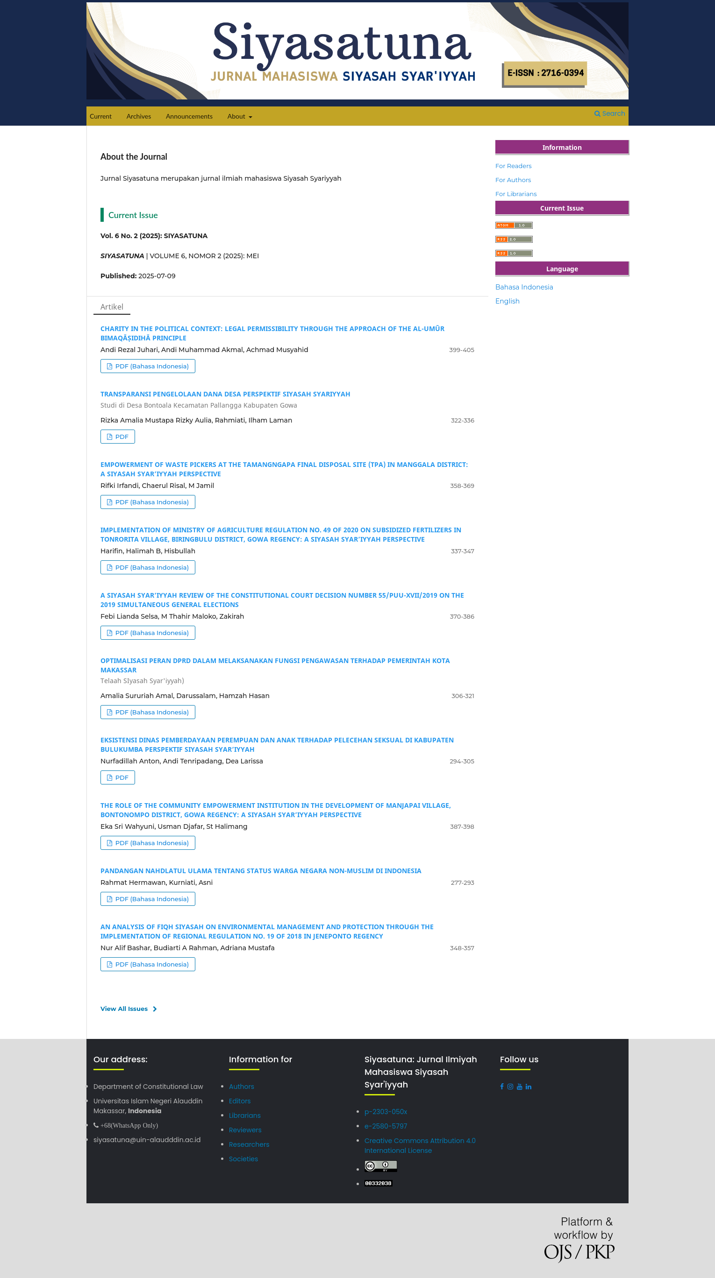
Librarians (243, 1115)
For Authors (513, 180)
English (507, 301)
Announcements (189, 116)
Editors (239, 1101)
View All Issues (124, 1008)
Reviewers (244, 1129)
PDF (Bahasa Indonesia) (151, 366)
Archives (139, 116)
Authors (240, 1086)
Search (609, 113)
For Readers (513, 165)
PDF (121, 436)
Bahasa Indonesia (524, 287)
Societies (242, 1158)
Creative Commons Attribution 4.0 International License (415, 1145)
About (237, 116)
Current (101, 116)
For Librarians (516, 194)
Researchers (247, 1143)
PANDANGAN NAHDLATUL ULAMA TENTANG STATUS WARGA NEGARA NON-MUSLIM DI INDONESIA (261, 870)
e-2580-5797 (384, 1126)
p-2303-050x (384, 1112)
